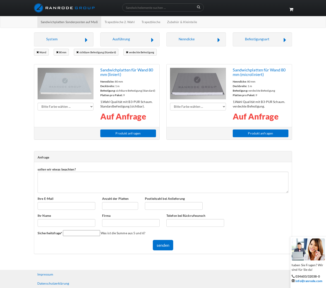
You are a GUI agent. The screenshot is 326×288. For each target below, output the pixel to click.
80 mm (61, 52)
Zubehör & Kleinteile (182, 22)
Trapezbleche (150, 22)
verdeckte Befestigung (140, 52)
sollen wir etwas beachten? (57, 169)
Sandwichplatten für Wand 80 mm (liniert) (126, 72)
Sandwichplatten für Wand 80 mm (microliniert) (259, 72)
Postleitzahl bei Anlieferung (165, 198)
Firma (106, 215)
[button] (63, 39)
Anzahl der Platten (115, 198)
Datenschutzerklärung (53, 283)
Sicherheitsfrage (50, 233)
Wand (41, 52)
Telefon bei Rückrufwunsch (186, 215)
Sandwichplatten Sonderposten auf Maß (69, 22)
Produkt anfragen (128, 133)
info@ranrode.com (308, 281)
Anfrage (43, 157)
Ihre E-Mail (45, 198)
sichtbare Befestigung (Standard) (96, 52)
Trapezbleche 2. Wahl (120, 22)
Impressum (45, 274)
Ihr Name (44, 215)
